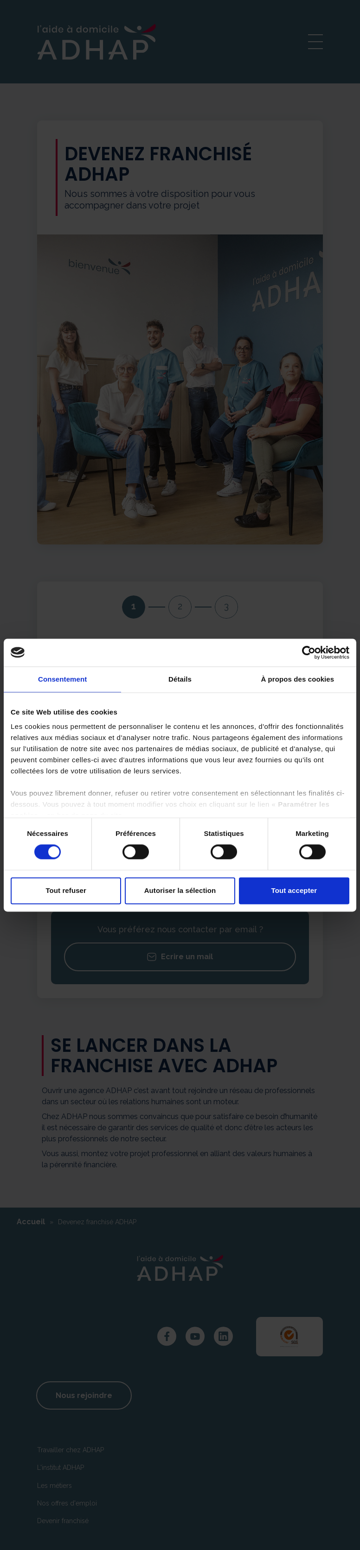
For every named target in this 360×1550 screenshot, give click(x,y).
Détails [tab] (180, 679)
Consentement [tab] (62, 679)
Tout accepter (294, 890)
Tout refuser (65, 890)
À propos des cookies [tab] (297, 679)
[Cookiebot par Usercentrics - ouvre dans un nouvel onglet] (308, 652)
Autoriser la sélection (180, 890)
